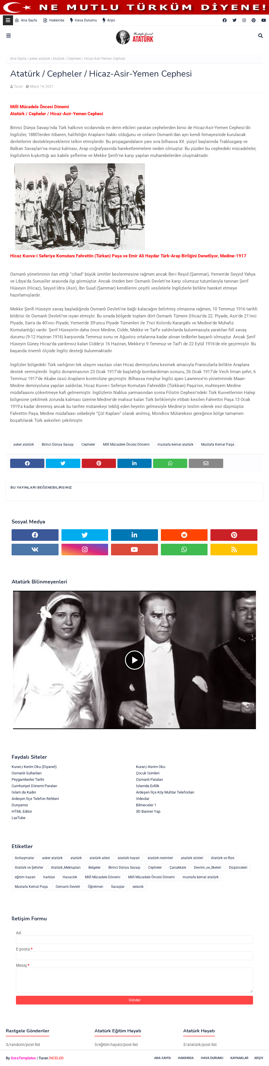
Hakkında (53, 20)
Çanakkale (178, 868)
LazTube (19, 818)
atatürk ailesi (100, 858)
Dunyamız (20, 805)
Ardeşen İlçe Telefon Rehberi (35, 798)
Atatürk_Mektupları (66, 868)
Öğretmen (95, 887)
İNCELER (56, 1058)
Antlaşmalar (24, 858)
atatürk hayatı (129, 858)
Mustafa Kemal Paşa (217, 444)
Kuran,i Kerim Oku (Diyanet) (34, 767)
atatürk (76, 858)
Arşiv (109, 20)
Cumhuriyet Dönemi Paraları (34, 786)
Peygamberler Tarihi (28, 779)
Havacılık (70, 877)
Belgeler (94, 868)
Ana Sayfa (25, 20)
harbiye (49, 877)
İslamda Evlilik (147, 786)
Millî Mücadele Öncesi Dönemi (126, 444)
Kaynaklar (239, 1058)
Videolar (142, 798)
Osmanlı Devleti (68, 887)
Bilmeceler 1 (146, 805)
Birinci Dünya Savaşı (58, 444)
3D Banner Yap (148, 811)
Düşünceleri (238, 868)
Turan (18, 86)
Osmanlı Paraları (149, 779)
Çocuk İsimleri (147, 773)
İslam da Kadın (24, 792)
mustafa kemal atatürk (175, 444)
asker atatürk (39, 59)
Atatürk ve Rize (222, 858)
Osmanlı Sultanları (26, 773)
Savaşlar (118, 887)
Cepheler (88, 444)
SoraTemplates (23, 1058)
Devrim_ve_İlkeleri (207, 868)
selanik (137, 887)
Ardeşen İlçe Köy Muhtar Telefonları (165, 792)
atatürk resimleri (160, 858)
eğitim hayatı (25, 877)
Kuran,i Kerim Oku (150, 767)
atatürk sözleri (192, 858)
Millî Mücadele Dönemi (102, 877)
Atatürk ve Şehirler (29, 868)
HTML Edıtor (22, 811)
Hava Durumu (83, 20)
